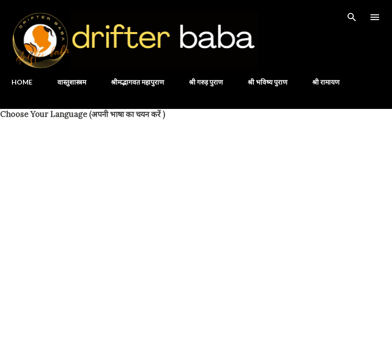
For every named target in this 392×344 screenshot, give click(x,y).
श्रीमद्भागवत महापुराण (137, 82)
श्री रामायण (325, 82)
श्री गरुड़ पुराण (206, 82)
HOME (22, 82)
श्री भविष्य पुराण (267, 82)
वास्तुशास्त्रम (71, 82)
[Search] (352, 17)
